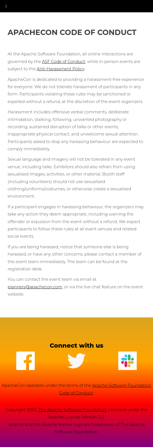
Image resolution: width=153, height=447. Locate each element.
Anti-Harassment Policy (60, 68)
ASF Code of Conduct (63, 61)
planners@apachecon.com (35, 286)
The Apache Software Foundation (72, 409)
